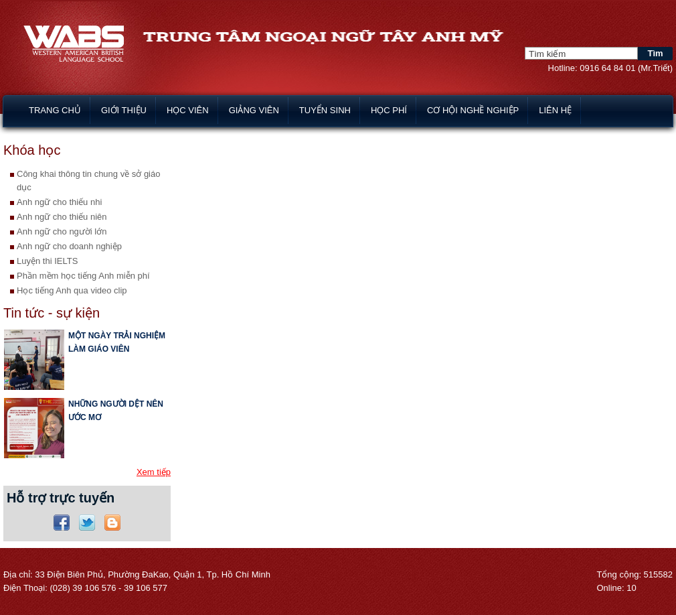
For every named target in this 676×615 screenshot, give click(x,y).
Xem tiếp (154, 472)
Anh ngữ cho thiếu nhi (59, 202)
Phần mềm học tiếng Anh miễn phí (83, 276)
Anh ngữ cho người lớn (61, 231)
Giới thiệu (124, 110)
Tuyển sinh (325, 110)
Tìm (655, 53)
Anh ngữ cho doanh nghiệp (69, 246)
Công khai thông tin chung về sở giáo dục (88, 180)
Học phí (389, 110)
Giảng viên (254, 110)
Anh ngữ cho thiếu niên (62, 217)
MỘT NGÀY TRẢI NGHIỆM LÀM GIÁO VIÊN (116, 342)
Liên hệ (555, 110)
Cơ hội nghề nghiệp (473, 110)
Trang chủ (55, 110)
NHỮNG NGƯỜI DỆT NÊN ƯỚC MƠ (115, 410)
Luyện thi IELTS (47, 261)
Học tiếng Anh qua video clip (72, 290)
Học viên (188, 110)
